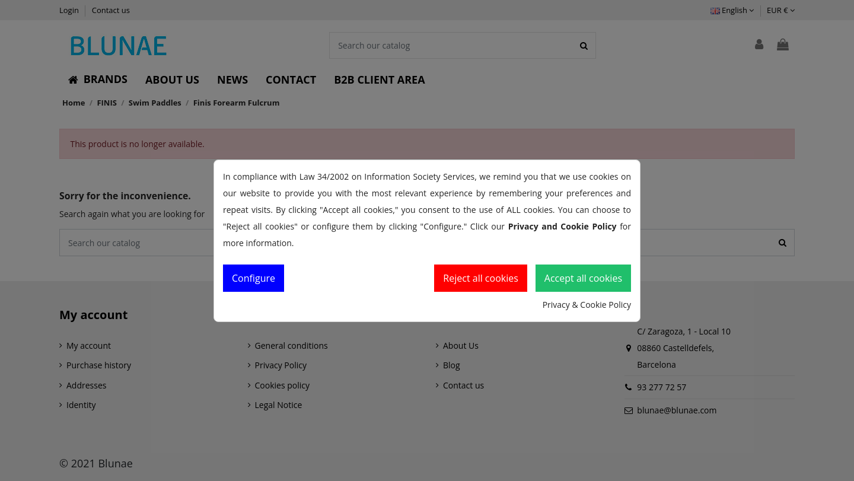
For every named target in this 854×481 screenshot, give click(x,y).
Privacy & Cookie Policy (587, 304)
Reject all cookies (480, 278)
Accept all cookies (583, 278)
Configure (253, 278)
